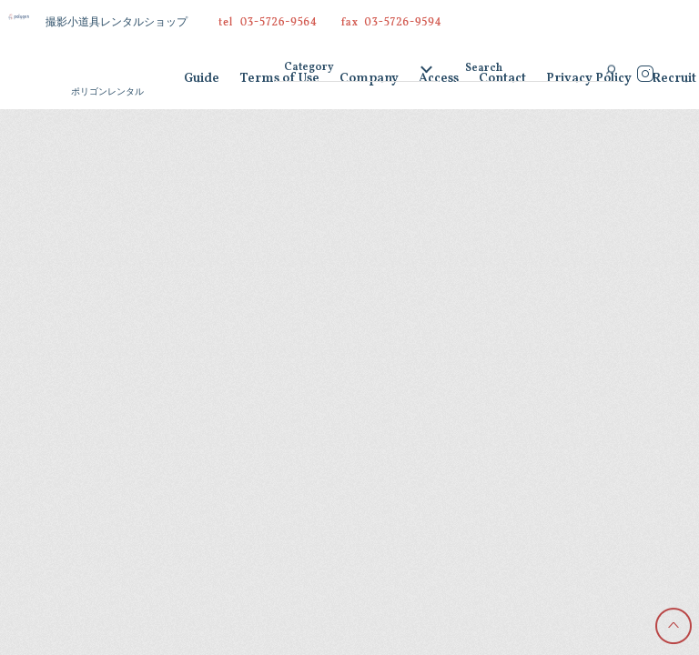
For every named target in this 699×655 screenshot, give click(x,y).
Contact (502, 80)
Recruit (674, 80)
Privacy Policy (589, 80)
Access (439, 80)
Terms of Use (279, 80)
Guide (201, 80)
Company (369, 80)
